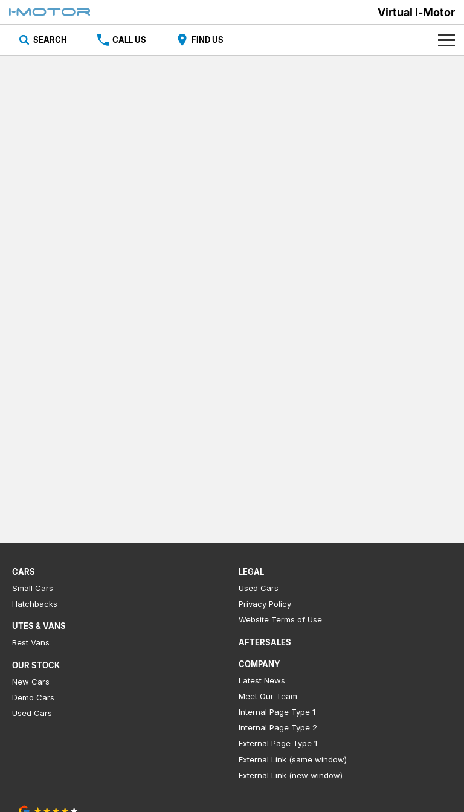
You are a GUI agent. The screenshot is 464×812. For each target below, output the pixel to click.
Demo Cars (33, 697)
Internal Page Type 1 (277, 712)
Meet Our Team (268, 696)
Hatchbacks (34, 604)
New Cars (31, 681)
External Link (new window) (291, 775)
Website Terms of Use (280, 619)
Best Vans (31, 642)
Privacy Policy (265, 604)
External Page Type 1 (278, 743)
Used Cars (32, 713)
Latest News (262, 680)
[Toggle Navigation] (446, 40)
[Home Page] (49, 12)
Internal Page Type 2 (278, 727)
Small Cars (32, 588)
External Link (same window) (293, 759)
